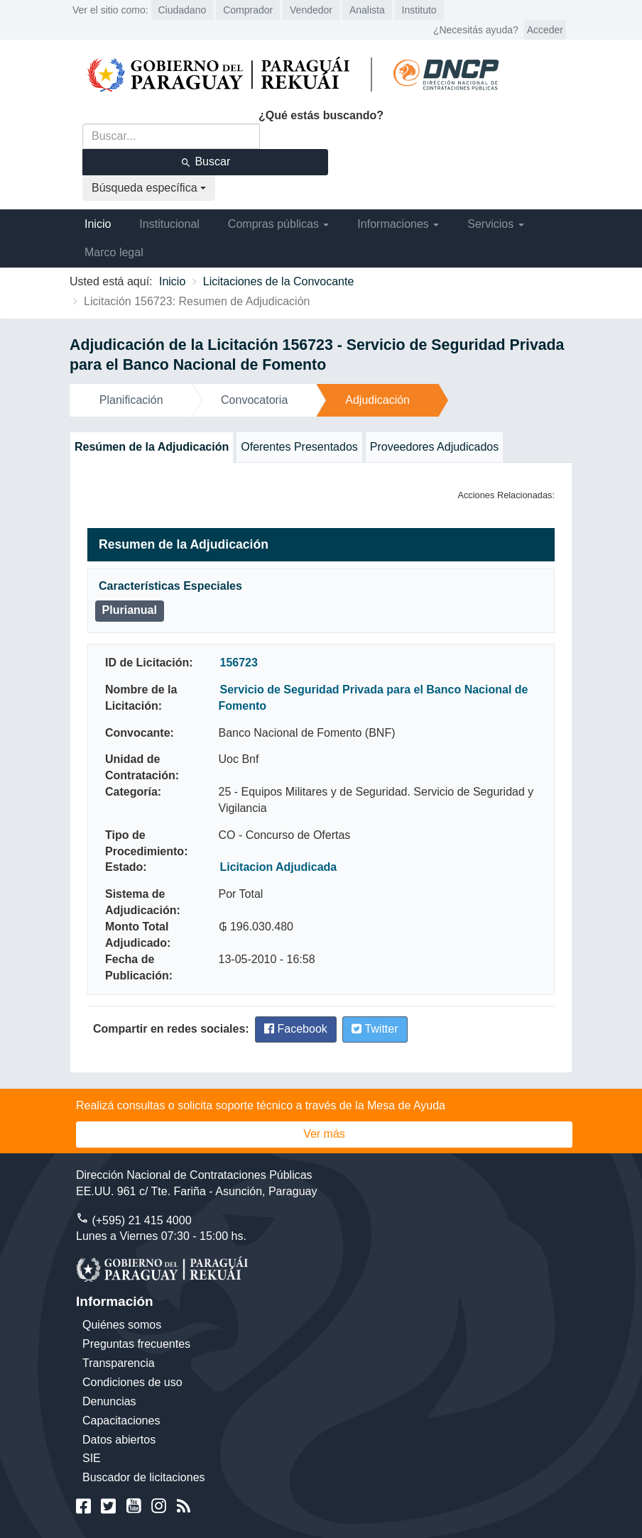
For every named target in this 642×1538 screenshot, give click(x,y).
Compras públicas (279, 224)
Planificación (131, 400)
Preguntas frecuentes (136, 1344)
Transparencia (118, 1363)
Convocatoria (254, 400)
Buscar (205, 161)
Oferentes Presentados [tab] (299, 447)
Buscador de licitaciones (143, 1477)
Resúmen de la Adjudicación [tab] (152, 447)
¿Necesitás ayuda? (475, 29)
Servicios (495, 224)
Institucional (169, 224)
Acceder (545, 29)
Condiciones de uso (132, 1382)
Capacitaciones (121, 1421)
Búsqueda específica (149, 188)
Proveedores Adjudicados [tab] (434, 447)
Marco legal (114, 252)
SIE (91, 1458)
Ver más (324, 1134)
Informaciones (398, 224)
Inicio (98, 224)
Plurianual (129, 610)
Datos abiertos (119, 1440)
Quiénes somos (121, 1325)
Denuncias (109, 1401)
